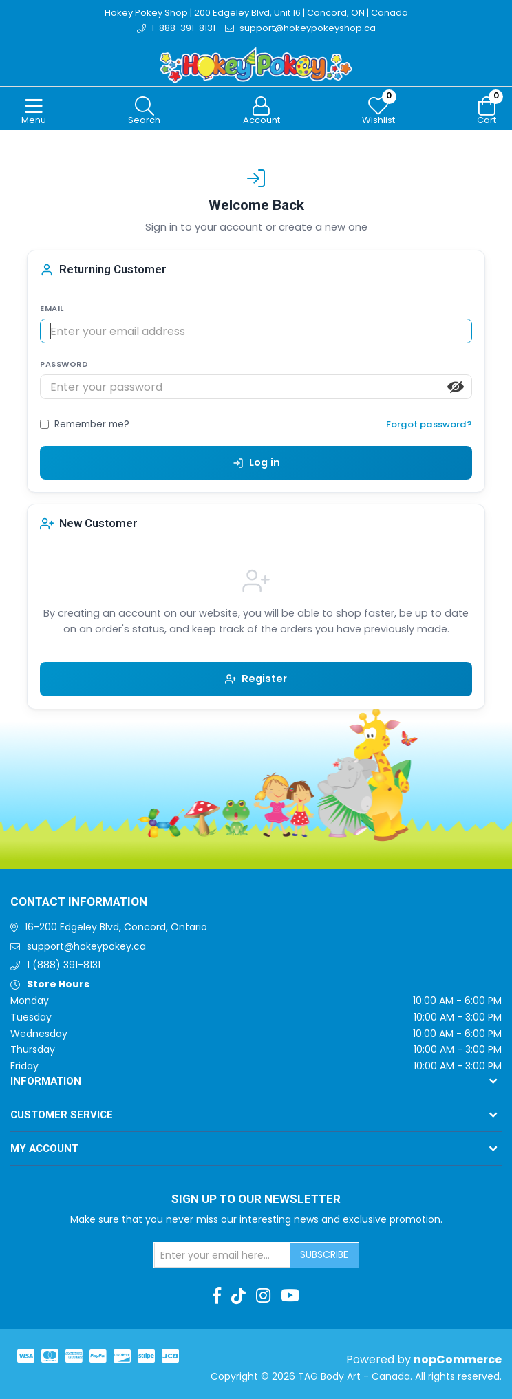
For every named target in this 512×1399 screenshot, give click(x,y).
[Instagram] (263, 1296)
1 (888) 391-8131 (63, 965)
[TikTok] (238, 1296)
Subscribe (324, 1254)
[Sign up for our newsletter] (222, 1255)
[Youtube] (290, 1296)
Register (256, 678)
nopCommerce (458, 1359)
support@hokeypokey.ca (86, 946)
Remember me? (91, 424)
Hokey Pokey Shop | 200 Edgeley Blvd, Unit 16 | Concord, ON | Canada (256, 12)
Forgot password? (429, 424)
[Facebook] (217, 1296)
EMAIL (52, 308)
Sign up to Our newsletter (256, 1199)
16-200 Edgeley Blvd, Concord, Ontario (116, 927)
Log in (256, 462)
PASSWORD (64, 364)
